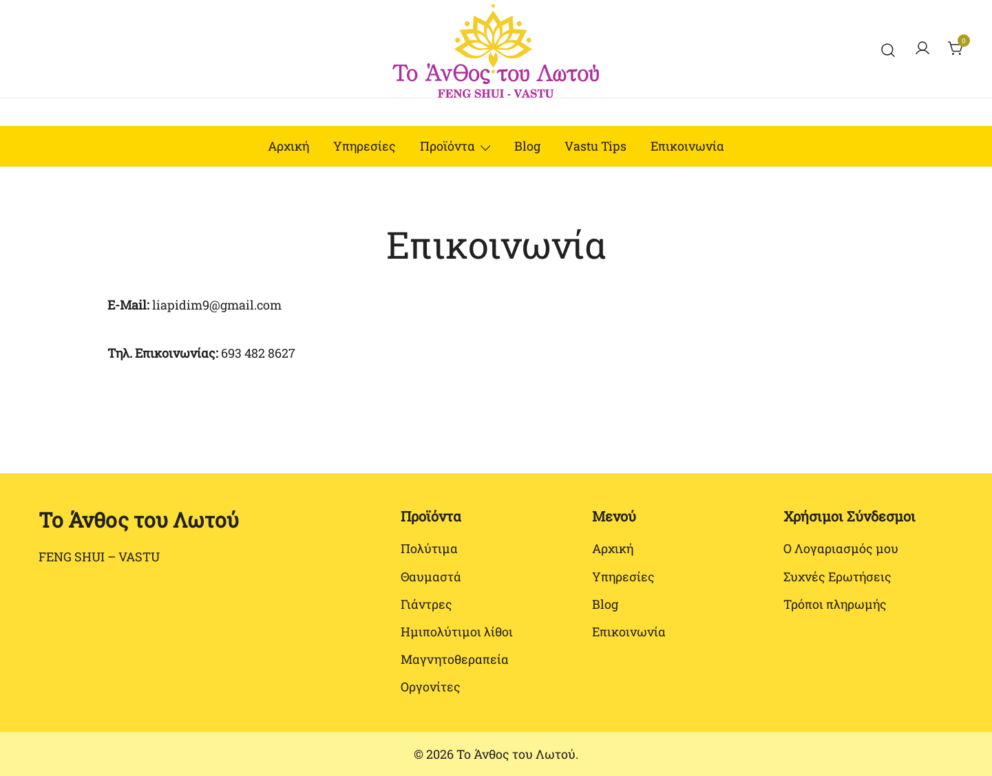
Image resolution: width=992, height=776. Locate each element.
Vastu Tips (595, 146)
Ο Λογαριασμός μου (840, 548)
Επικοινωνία (687, 146)
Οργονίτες (431, 686)
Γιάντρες (426, 604)
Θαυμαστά (431, 576)
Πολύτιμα (429, 548)
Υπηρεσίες (364, 146)
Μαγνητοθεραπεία (455, 659)
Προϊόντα (447, 146)
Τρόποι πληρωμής (835, 604)
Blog (527, 146)
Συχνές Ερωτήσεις (837, 576)
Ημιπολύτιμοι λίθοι (457, 631)
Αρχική (288, 146)
